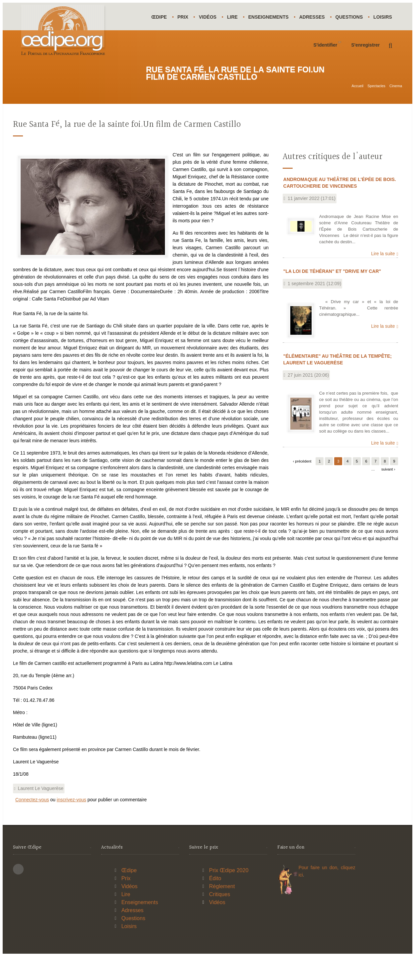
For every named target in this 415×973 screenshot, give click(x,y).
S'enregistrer (365, 72)
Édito (215, 895)
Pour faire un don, (320, 884)
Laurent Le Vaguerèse (41, 805)
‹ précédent (302, 478)
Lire (234, 17)
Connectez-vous (32, 816)
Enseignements (271, 17)
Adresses (316, 17)
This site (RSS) (18, 885)
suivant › (388, 486)
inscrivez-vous (71, 816)
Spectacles (376, 95)
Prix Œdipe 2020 (228, 887)
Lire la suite (383, 270)
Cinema (395, 95)
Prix (184, 17)
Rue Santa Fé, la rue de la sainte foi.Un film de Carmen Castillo (127, 141)
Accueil (357, 95)
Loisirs (161, 44)
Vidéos (209, 17)
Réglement (222, 903)
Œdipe (159, 17)
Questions (353, 17)
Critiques (219, 911)
